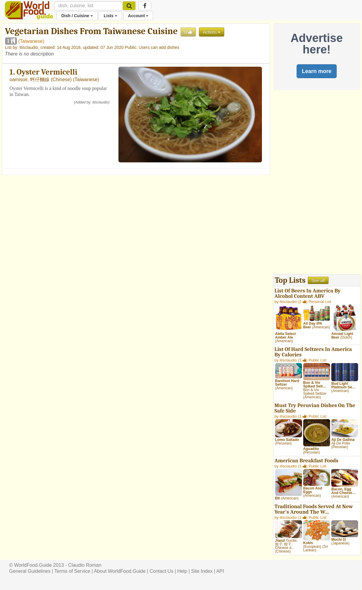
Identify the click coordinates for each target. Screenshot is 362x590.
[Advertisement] (316, 183)
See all (318, 280)
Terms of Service (72, 571)
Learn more (316, 71)
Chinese (61, 79)
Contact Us (161, 571)
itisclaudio (29, 47)
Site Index (201, 571)
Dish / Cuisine (77, 15)
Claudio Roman (84, 565)
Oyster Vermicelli (47, 72)
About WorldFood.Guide (120, 571)
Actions (211, 32)
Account (138, 15)
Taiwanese (31, 41)
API (220, 571)
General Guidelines (30, 571)
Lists (110, 15)
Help (182, 571)
